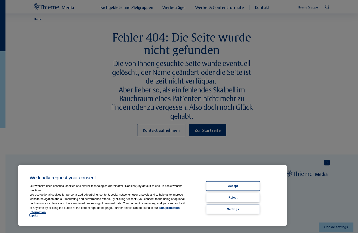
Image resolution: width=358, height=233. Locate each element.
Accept (233, 186)
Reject (233, 197)
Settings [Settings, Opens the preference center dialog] (233, 209)
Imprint (33, 215)
